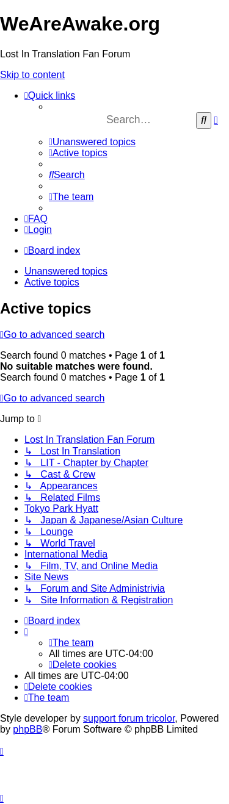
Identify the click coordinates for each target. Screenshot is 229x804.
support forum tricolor (129, 718)
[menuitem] (92, 142)
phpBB (27, 729)
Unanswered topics (65, 271)
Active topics (51, 282)
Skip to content (32, 75)
